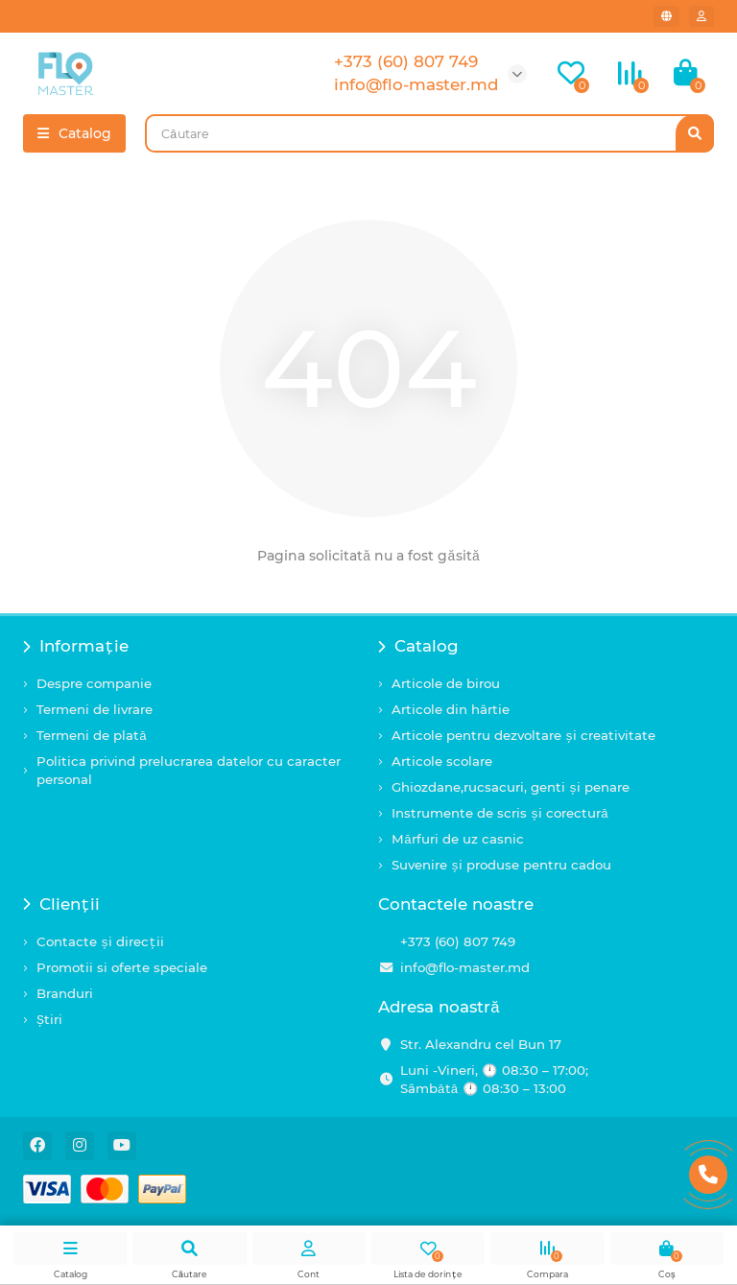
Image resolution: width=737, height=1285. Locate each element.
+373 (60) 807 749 (457, 941)
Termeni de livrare (94, 709)
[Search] (429, 133)
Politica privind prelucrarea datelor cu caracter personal (188, 770)
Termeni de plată (91, 735)
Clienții (61, 904)
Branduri (64, 993)
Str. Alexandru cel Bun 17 (480, 1044)
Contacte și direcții (100, 941)
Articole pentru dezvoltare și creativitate (523, 735)
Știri (49, 1019)
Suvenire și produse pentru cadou (501, 864)
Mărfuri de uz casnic (458, 838)
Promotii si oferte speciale (121, 967)
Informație (76, 645)
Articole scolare (442, 761)
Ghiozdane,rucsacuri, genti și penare (511, 787)
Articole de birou (446, 683)
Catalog (418, 645)
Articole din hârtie (451, 709)
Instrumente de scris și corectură (500, 813)
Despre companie (94, 683)
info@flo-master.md (465, 967)
